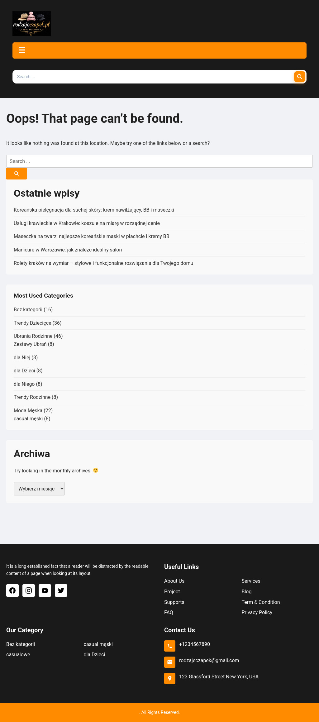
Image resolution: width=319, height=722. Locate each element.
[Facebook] (12, 590)
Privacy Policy (257, 612)
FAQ (168, 612)
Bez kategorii (28, 310)
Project (172, 592)
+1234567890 (194, 644)
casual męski (28, 419)
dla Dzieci (24, 371)
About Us (174, 581)
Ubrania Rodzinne (33, 336)
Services (251, 581)
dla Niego (24, 384)
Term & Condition (261, 602)
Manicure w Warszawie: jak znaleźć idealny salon (68, 250)
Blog (247, 592)
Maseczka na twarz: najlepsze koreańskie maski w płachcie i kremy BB (91, 236)
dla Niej (22, 358)
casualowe (18, 654)
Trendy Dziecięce (32, 323)
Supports (174, 602)
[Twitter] (61, 590)
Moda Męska (28, 411)
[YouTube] (45, 590)
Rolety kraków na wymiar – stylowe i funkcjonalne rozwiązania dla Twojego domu (103, 263)
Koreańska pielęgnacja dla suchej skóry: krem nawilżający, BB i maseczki (94, 210)
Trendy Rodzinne (32, 397)
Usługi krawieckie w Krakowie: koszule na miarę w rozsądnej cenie (87, 223)
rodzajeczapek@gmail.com (209, 660)
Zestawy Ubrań (30, 344)
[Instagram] (28, 590)
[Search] (299, 76)
